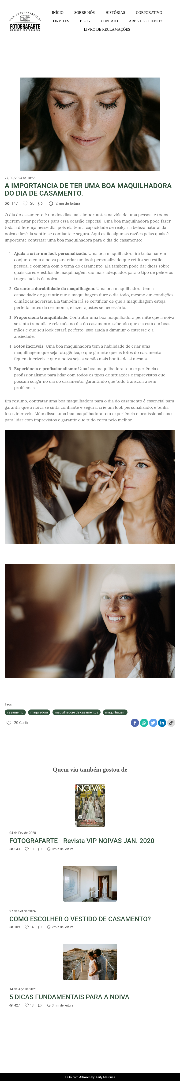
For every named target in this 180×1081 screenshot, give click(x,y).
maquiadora (39, 712)
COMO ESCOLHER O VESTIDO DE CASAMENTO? (80, 919)
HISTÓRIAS (115, 13)
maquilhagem (115, 712)
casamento (15, 712)
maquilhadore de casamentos (76, 712)
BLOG (85, 21)
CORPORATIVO (149, 13)
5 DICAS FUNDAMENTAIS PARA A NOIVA (69, 997)
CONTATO (109, 21)
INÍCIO (58, 13)
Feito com (90, 1077)
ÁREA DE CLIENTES (146, 21)
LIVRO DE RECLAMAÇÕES (107, 29)
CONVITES (60, 21)
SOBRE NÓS (84, 13)
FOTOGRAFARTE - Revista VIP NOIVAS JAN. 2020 (81, 841)
